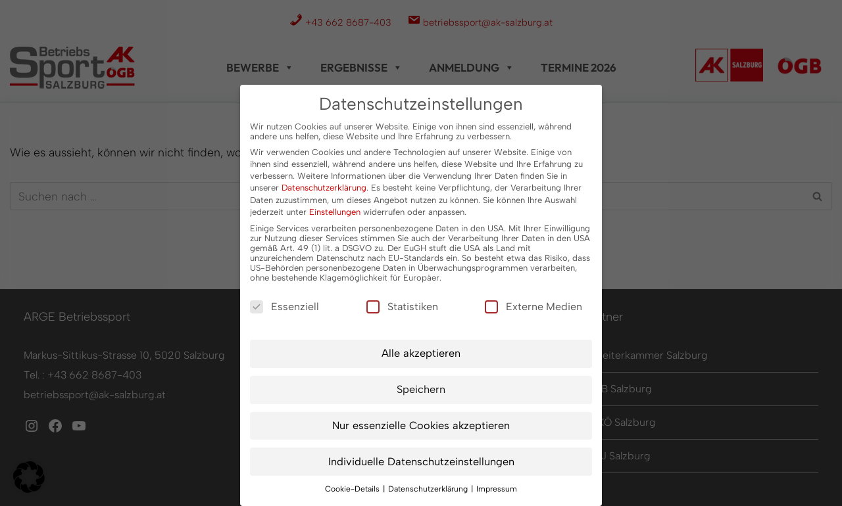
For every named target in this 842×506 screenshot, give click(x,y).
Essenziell (284, 306)
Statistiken (402, 306)
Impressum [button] (496, 489)
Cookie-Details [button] (353, 489)
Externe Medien (533, 306)
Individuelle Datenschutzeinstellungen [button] (421, 461)
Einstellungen (334, 212)
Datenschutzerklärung (324, 188)
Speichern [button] (421, 389)
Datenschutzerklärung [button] (429, 489)
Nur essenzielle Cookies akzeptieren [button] (421, 425)
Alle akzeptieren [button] (421, 353)
